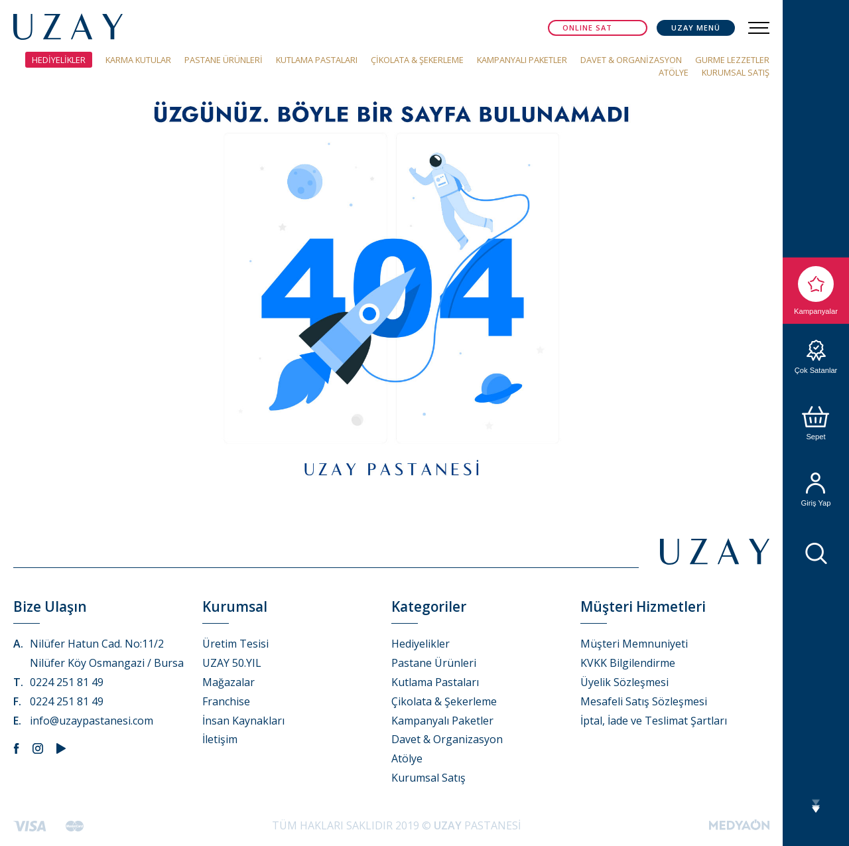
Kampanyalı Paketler (442, 720)
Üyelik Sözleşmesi (624, 682)
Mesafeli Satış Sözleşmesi (643, 701)
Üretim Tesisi (235, 643)
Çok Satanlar (816, 357)
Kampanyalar (816, 290)
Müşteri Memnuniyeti (634, 643)
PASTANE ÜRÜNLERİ (223, 60)
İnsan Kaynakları (243, 720)
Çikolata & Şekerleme (444, 701)
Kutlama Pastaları (435, 682)
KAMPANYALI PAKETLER (522, 60)
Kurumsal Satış (428, 777)
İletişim (219, 739)
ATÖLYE (673, 72)
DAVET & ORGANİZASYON (631, 60)
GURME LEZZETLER (732, 60)
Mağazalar (228, 682)
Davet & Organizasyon (447, 739)
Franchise (226, 701)
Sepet (816, 423)
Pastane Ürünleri (433, 663)
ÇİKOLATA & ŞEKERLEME (417, 60)
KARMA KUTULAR (138, 60)
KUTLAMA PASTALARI (317, 60)
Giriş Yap (816, 489)
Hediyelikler (420, 643)
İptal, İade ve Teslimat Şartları (653, 720)
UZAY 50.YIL (231, 663)
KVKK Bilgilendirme (627, 663)
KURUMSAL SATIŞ (735, 72)
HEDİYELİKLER (59, 60)
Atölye (407, 758)
